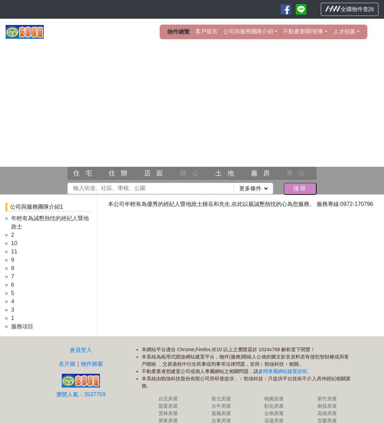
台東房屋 (248, 404)
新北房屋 (248, 383)
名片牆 (126, 326)
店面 (156, 173)
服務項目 (22, 326)
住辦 (121, 173)
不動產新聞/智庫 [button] (303, 31)
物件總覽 (178, 32)
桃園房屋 (288, 383)
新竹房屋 (328, 383)
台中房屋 (248, 390)
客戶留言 (206, 31)
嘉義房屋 (248, 397)
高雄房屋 (328, 397)
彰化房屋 (288, 390)
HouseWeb (359, 420)
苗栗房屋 (208, 390)
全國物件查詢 (349, 9)
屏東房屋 (208, 404)
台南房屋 (288, 397)
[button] (29, 117)
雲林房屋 (208, 397)
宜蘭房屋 (328, 404)
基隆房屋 (208, 412)
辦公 (192, 173)
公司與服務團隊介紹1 (36, 207)
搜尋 (300, 188)
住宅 (85, 173)
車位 (298, 173)
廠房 (263, 173)
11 (14, 251)
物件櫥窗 (151, 326)
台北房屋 (208, 383)
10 (14, 243)
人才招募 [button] (344, 32)
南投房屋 (328, 390)
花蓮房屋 (288, 404)
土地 (227, 173)
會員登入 (140, 312)
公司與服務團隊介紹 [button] (248, 31)
